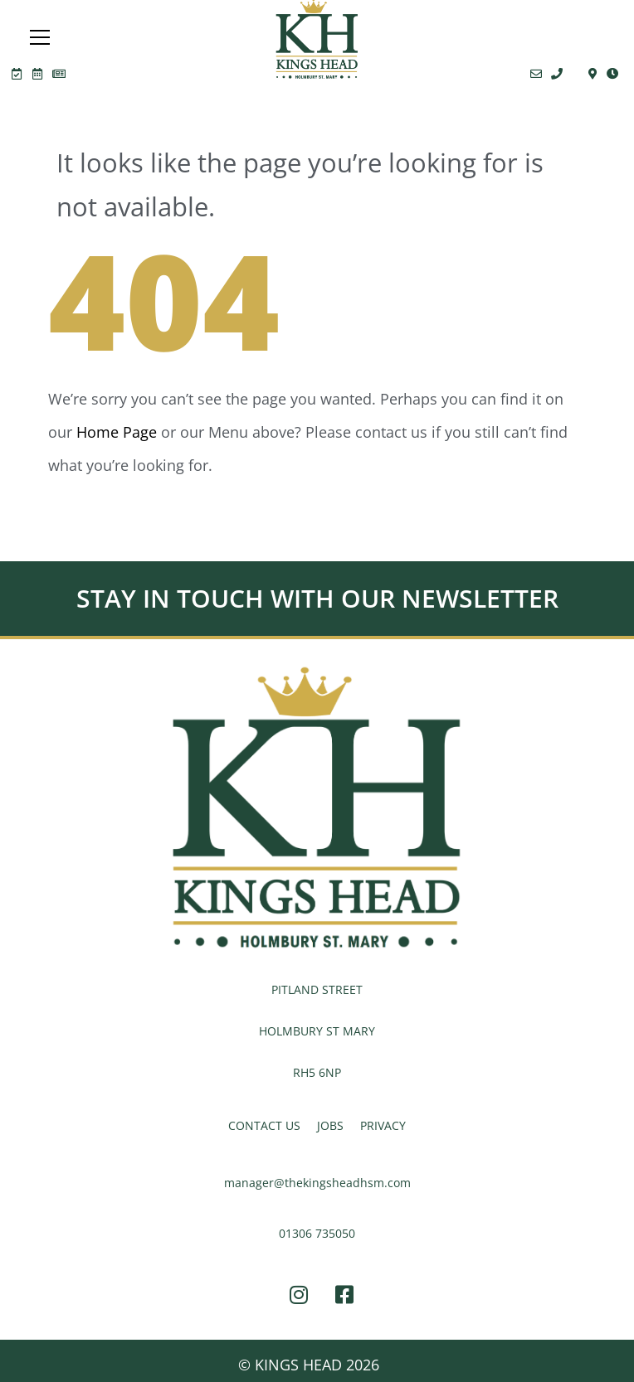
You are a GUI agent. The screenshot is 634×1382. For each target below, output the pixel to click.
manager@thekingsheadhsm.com (317, 1182)
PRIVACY (383, 1125)
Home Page (116, 432)
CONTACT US (264, 1125)
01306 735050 (317, 1233)
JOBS (330, 1125)
